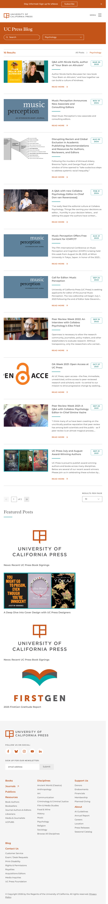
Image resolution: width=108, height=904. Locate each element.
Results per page (92, 493)
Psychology (95, 52)
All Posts (80, 52)
